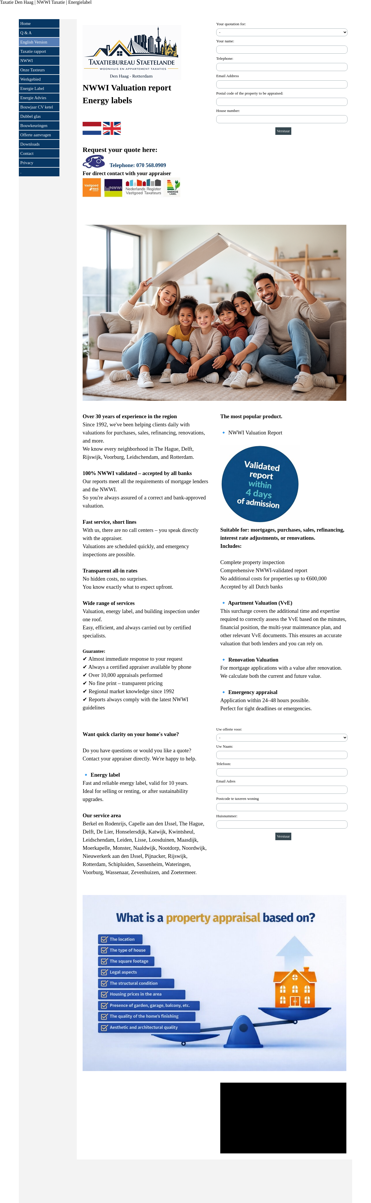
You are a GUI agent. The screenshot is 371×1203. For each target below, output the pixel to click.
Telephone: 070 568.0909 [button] (138, 165)
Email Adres (225, 781)
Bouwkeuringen (34, 125)
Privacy (26, 162)
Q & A (26, 32)
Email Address (227, 76)
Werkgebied (30, 79)
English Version (33, 42)
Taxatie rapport (33, 51)
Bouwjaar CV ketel (36, 107)
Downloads (30, 144)
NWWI (26, 60)
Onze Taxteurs (32, 70)
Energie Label (32, 88)
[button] (94, 162)
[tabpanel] (146, 119)
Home (25, 23)
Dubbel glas (30, 116)
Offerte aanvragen (35, 135)
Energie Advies (33, 97)
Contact (27, 153)
